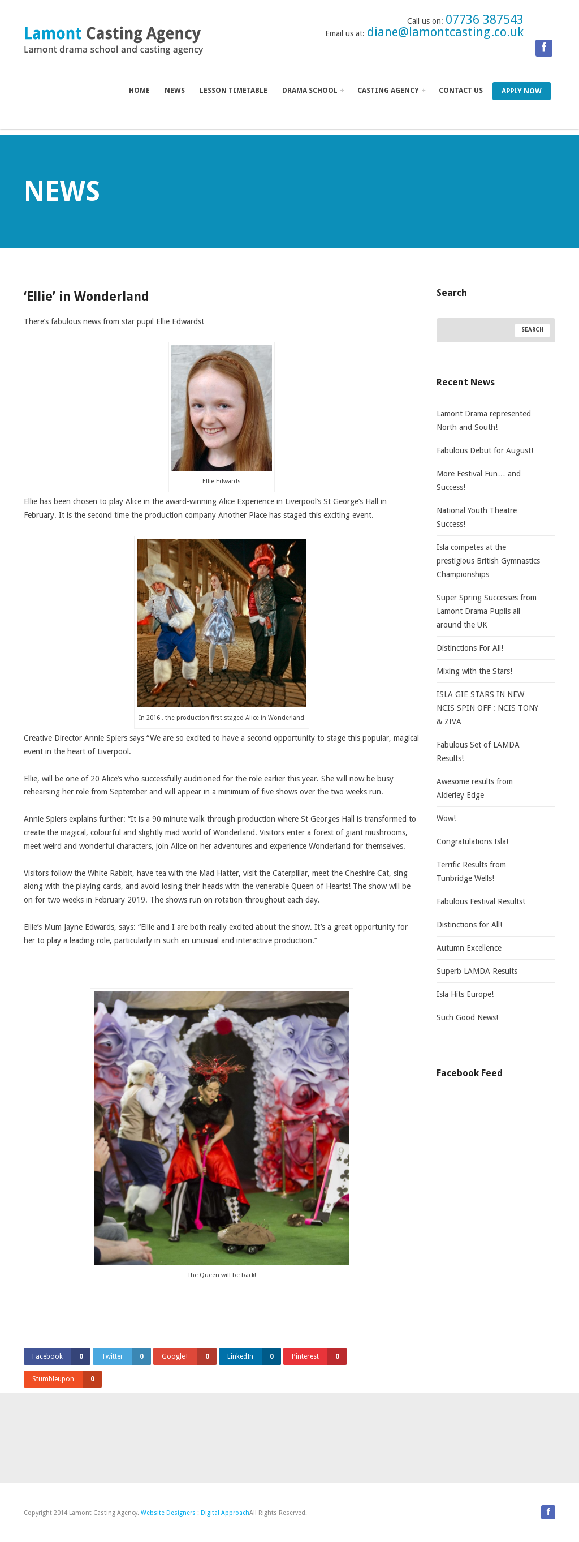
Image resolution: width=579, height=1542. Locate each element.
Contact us (461, 90)
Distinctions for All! (469, 924)
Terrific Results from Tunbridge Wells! (471, 871)
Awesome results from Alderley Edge (475, 788)
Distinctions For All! (470, 647)
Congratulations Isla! (472, 841)
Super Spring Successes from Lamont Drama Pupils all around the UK (487, 611)
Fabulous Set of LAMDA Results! (478, 751)
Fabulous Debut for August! (485, 450)
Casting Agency (391, 90)
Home (139, 90)
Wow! (446, 818)
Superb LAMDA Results (477, 971)
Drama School (313, 90)
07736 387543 (485, 19)
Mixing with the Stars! (474, 671)
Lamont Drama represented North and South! (484, 420)
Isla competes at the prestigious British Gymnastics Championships (488, 561)
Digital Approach (225, 1513)
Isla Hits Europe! (465, 994)
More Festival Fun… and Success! (479, 480)
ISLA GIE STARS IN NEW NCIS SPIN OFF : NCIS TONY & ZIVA (487, 708)
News (175, 90)
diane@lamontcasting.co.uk (445, 32)
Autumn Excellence (469, 947)
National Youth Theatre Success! (477, 517)
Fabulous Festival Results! (481, 901)
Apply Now (522, 91)
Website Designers (168, 1513)
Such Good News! (467, 1017)
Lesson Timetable (233, 90)
